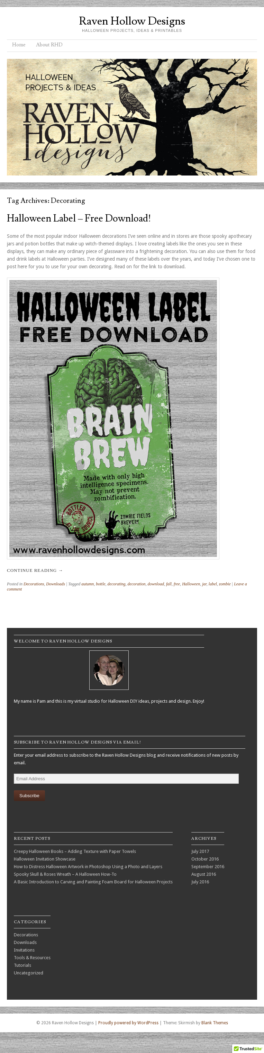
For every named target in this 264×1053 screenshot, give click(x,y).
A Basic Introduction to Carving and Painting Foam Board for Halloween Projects (93, 881)
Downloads (55, 584)
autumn (87, 584)
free (177, 584)
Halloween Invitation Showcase (44, 859)
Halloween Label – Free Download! (79, 218)
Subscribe (29, 795)
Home (19, 45)
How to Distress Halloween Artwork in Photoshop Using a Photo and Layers (88, 866)
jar (204, 584)
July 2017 (200, 851)
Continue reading (35, 570)
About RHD (49, 45)
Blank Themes (214, 1022)
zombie (225, 584)
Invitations (24, 950)
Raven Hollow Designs (132, 21)
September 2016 (207, 866)
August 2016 (203, 874)
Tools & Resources (32, 957)
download (156, 584)
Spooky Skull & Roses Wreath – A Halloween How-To (65, 874)
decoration (137, 584)
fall (169, 584)
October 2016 (205, 859)
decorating (117, 584)
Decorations (34, 584)
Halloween (191, 584)
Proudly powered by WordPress (128, 1022)
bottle (100, 584)
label (213, 584)
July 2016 (200, 881)
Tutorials (22, 965)
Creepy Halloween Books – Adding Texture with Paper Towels (75, 851)
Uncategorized (28, 972)
